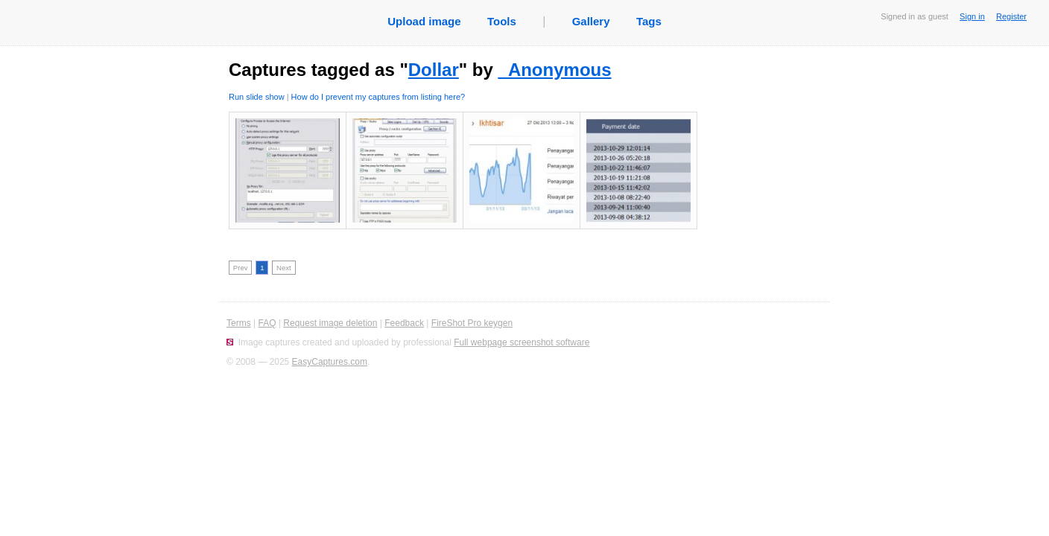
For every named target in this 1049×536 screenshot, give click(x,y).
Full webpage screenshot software (521, 342)
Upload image (423, 21)
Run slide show (257, 96)
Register (1011, 16)
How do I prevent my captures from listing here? (378, 96)
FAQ (267, 323)
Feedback (404, 323)
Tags (649, 21)
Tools (501, 21)
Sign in (972, 16)
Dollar (433, 70)
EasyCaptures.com (329, 362)
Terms (238, 323)
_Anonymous (555, 70)
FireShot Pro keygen (472, 323)
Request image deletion (330, 323)
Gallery (591, 21)
